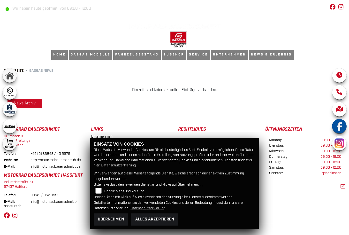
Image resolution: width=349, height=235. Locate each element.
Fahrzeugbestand (137, 55)
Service (198, 55)
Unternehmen (229, 55)
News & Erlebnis (271, 55)
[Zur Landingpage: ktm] (9, 126)
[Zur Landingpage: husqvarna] (9, 109)
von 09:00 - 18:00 (75, 8)
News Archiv (25, 103)
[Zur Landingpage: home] (9, 75)
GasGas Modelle (91, 55)
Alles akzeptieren (154, 219)
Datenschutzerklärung (118, 165)
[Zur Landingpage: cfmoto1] (9, 92)
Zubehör (174, 55)
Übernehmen (111, 219)
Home (59, 55)
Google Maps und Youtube (124, 191)
